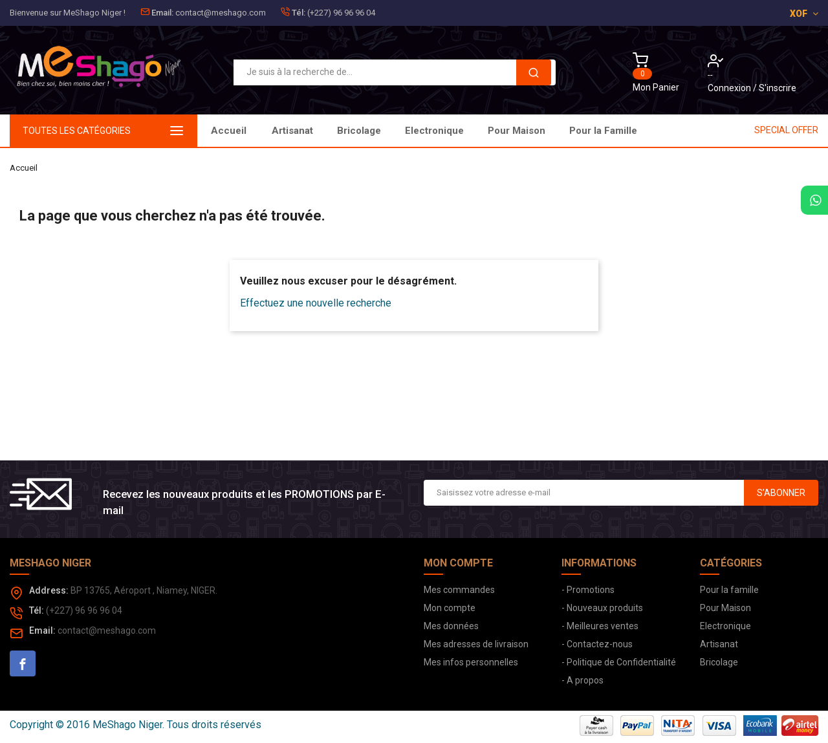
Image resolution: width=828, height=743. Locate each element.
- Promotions (588, 590)
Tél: (298, 12)
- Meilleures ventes (599, 626)
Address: (49, 590)
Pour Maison (392, 130)
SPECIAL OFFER (786, 130)
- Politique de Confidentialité (618, 662)
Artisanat (622, 130)
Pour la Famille (306, 130)
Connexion (730, 88)
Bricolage (554, 130)
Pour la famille (729, 590)
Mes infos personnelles (471, 662)
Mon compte (449, 608)
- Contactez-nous (597, 644)
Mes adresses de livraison (476, 644)
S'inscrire (777, 88)
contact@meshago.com (220, 12)
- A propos (582, 680)
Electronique (476, 130)
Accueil (228, 130)
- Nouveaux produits (602, 608)
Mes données (451, 626)
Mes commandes (459, 590)
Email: (162, 12)
